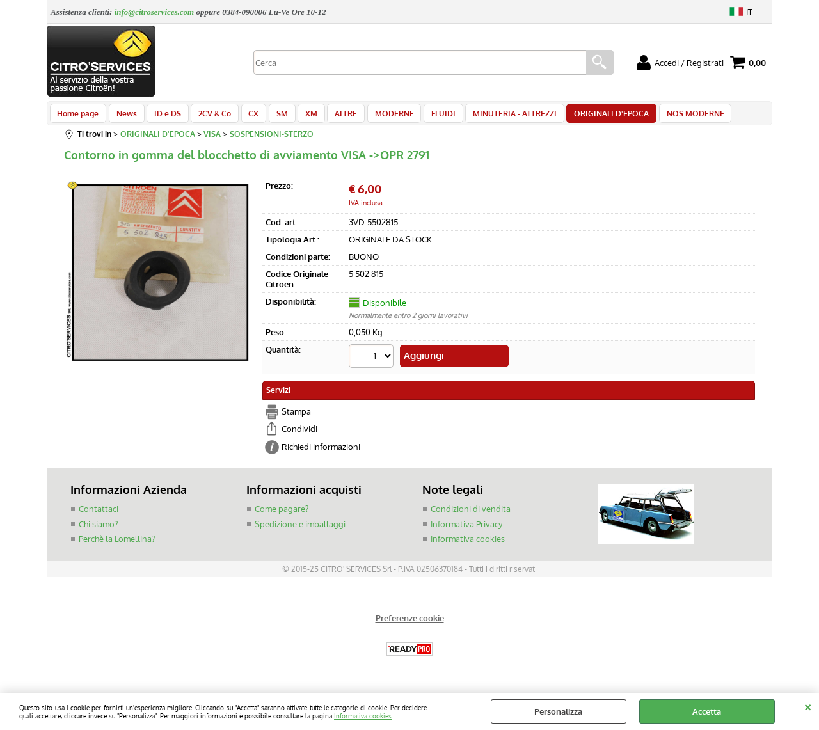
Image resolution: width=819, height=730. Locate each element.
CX (245, 116)
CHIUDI (808, 705)
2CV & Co (208, 116)
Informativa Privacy (466, 528)
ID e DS (163, 116)
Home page (78, 116)
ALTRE (331, 116)
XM (298, 116)
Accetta (706, 711)
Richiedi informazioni (321, 451)
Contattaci (98, 513)
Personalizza (558, 711)
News (124, 116)
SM (271, 116)
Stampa (296, 416)
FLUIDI (424, 116)
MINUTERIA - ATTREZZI (494, 116)
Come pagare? (281, 513)
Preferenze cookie (410, 622)
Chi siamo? (98, 528)
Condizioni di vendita (471, 513)
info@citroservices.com (155, 12)
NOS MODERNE (670, 116)
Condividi (299, 433)
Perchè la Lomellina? (117, 543)
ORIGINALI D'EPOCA (588, 116)
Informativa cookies (363, 715)
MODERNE (377, 116)
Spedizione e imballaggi (300, 528)
